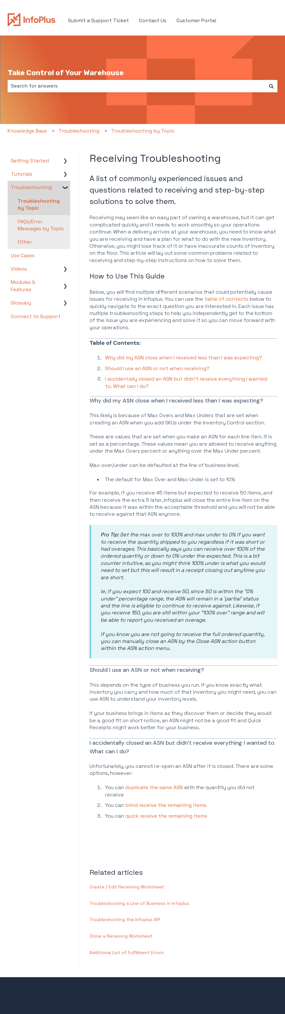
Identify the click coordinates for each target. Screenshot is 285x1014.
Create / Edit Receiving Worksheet (126, 887)
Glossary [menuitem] (21, 302)
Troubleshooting (78, 131)
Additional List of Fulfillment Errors (126, 952)
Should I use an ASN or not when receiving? (157, 368)
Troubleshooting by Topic (143, 131)
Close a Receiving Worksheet (120, 936)
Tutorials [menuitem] (21, 174)
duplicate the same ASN (154, 787)
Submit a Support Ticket (98, 20)
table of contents (226, 299)
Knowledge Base (27, 131)
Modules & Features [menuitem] (23, 285)
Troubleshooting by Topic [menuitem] (39, 204)
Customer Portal (196, 20)
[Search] (271, 86)
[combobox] (136, 86)
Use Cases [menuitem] (23, 255)
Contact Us (152, 20)
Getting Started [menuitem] (30, 160)
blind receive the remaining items (166, 805)
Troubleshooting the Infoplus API (124, 919)
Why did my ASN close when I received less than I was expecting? (183, 357)
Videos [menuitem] (19, 268)
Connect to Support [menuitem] (36, 316)
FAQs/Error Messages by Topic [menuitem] (41, 225)
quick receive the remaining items (166, 816)
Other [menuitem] (25, 242)
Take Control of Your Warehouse (66, 72)
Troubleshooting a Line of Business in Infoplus (139, 903)
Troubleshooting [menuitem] (31, 187)
